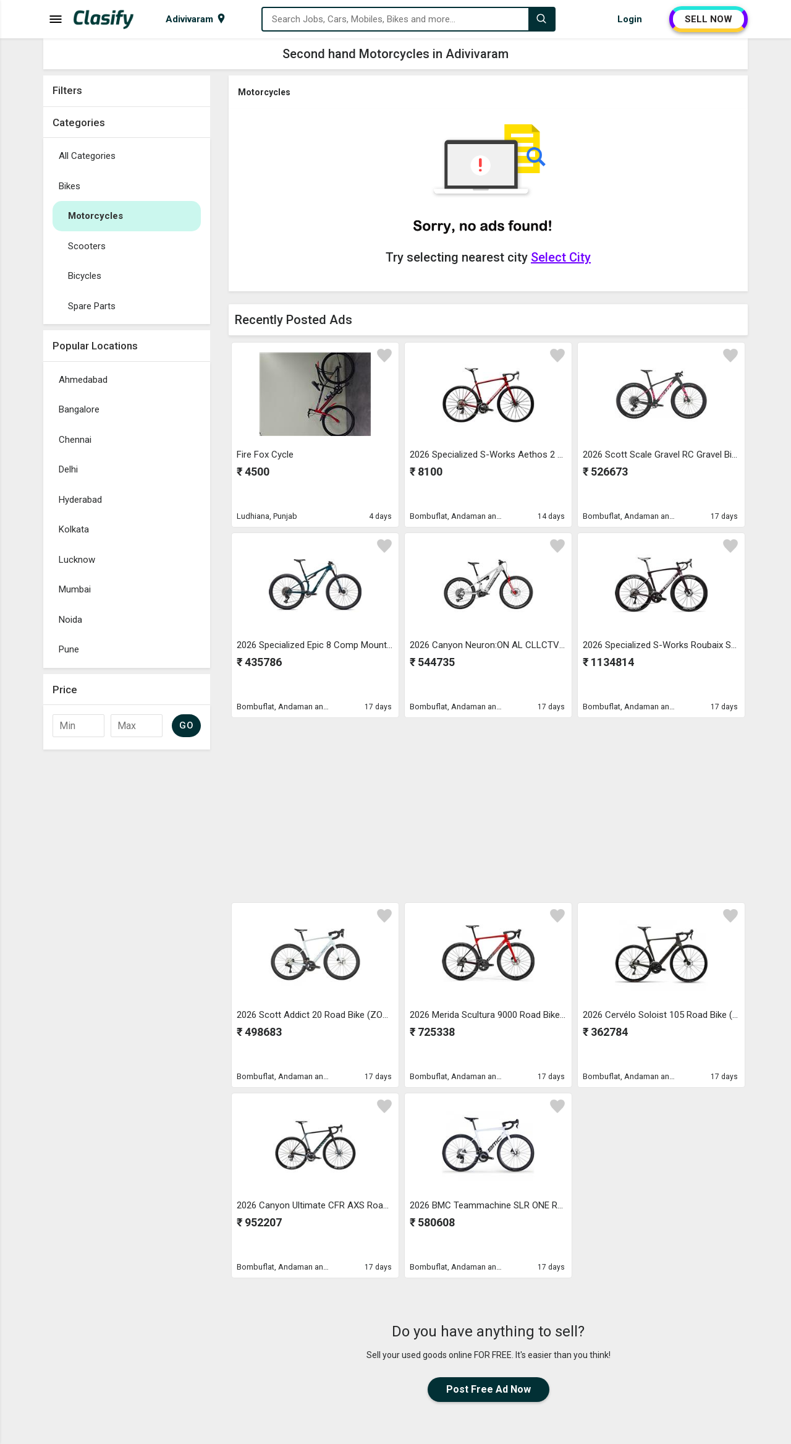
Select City (561, 257)
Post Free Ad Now (488, 1389)
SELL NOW (708, 19)
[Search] (541, 19)
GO (186, 725)
